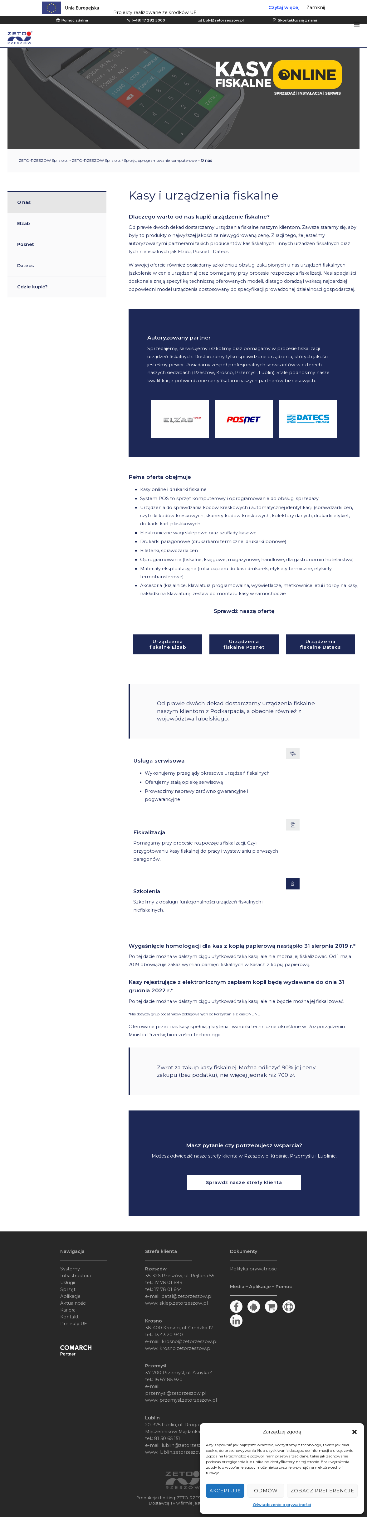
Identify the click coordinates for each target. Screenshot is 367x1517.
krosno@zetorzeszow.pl (190, 1341)
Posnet (25, 244)
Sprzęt (68, 1289)
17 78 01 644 (168, 1289)
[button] (354, 1432)
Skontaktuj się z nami (297, 20)
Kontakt (69, 1317)
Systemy (70, 1269)
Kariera (68, 1310)
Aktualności (73, 1303)
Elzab (23, 223)
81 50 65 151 (167, 1438)
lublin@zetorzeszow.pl (188, 1445)
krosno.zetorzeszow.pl (185, 1348)
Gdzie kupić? (32, 287)
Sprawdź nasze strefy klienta (244, 1182)
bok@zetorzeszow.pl (223, 20)
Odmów (266, 1491)
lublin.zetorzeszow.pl (183, 1452)
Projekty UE (73, 1324)
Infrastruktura (75, 1276)
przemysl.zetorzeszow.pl (188, 1400)
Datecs (25, 265)
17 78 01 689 (168, 1282)
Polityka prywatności (253, 1269)
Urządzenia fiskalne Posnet (244, 644)
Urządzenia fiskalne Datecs (320, 644)
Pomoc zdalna (74, 20)
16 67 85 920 (168, 1379)
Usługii (67, 1282)
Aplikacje (70, 1296)
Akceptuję (225, 1491)
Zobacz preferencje (322, 1491)
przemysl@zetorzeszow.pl (175, 1393)
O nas (24, 202)
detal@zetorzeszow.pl (187, 1296)
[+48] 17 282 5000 (148, 20)
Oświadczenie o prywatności (282, 1504)
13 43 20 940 (168, 1334)
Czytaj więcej (284, 7)
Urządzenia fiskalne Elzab (167, 644)
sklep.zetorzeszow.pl (183, 1303)
